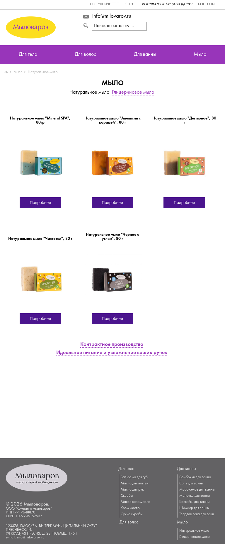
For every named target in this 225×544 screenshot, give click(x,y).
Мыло (200, 54)
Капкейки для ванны (194, 502)
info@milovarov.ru (111, 16)
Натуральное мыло (43, 72)
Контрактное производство (167, 4)
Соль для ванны (191, 483)
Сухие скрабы (131, 514)
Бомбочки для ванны (195, 477)
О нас (130, 4)
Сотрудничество (105, 4)
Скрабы (127, 496)
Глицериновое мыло (133, 92)
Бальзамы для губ (134, 477)
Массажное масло (135, 502)
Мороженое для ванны (196, 489)
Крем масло (130, 508)
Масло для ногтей (134, 483)
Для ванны (145, 54)
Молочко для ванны (194, 496)
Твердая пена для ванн (196, 514)
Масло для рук (132, 489)
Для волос (85, 54)
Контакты (206, 4)
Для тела (28, 54)
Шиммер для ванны (194, 508)
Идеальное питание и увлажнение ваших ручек (111, 353)
